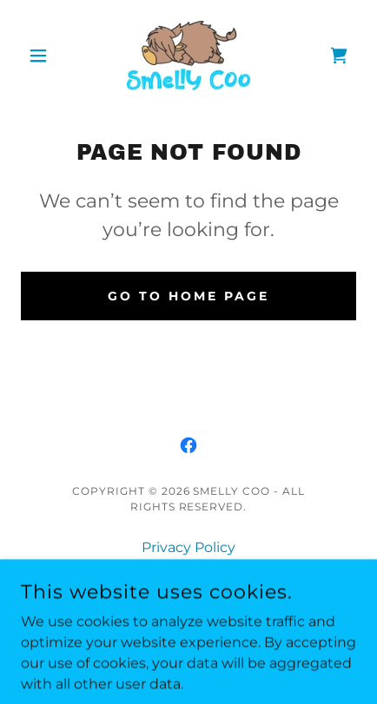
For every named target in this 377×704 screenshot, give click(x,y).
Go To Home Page (188, 296)
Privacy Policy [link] (188, 547)
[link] (188, 55)
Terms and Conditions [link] (189, 571)
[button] (46, 55)
